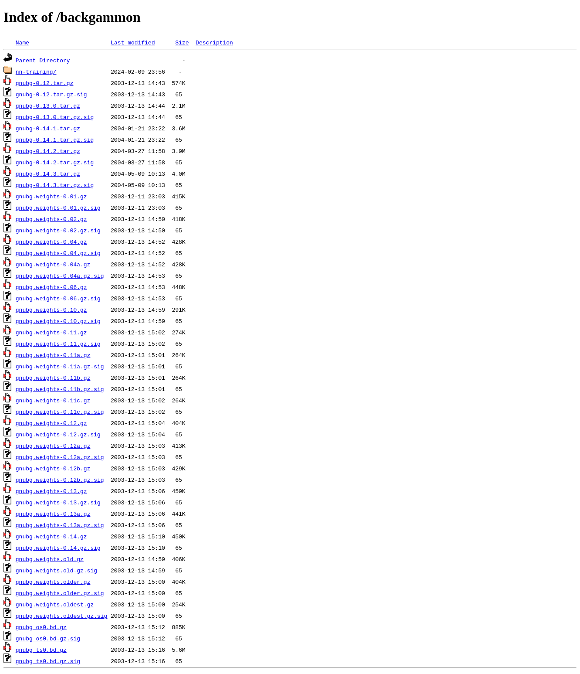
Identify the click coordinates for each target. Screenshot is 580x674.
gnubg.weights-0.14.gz (51, 536)
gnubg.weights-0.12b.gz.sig (60, 479)
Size (182, 42)
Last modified (133, 42)
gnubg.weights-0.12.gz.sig (58, 434)
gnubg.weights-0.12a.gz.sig (60, 457)
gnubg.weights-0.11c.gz (53, 400)
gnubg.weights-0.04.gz (51, 241)
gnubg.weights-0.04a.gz (53, 264)
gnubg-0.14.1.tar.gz (48, 128)
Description (214, 42)
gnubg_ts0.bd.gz (41, 650)
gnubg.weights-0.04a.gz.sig (60, 275)
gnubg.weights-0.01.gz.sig (58, 207)
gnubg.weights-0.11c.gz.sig (60, 411)
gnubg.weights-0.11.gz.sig (58, 343)
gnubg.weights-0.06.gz (51, 287)
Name (22, 42)
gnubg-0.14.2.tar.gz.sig (55, 162)
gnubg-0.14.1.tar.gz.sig (55, 139)
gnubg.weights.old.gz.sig (56, 570)
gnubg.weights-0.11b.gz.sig (60, 389)
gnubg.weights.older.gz (53, 581)
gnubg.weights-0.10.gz (51, 309)
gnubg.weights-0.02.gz (51, 219)
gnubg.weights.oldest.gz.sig (62, 616)
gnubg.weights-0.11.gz (51, 332)
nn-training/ (36, 71)
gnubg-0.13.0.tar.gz (48, 105)
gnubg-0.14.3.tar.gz (48, 173)
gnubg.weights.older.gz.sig (60, 593)
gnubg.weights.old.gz (50, 559)
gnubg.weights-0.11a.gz (53, 355)
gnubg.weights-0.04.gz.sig (58, 253)
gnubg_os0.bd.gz (41, 627)
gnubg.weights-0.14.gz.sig (58, 547)
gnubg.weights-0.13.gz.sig (58, 502)
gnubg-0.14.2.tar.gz (48, 151)
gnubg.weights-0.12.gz (51, 423)
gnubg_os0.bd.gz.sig (48, 638)
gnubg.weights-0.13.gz (51, 491)
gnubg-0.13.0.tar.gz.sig (55, 117)
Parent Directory (43, 60)
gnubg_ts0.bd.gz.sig (48, 661)
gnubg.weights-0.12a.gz (53, 445)
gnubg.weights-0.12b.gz (53, 468)
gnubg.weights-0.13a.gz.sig (60, 525)
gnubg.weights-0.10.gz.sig (58, 321)
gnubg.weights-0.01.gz (51, 196)
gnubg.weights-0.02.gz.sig (58, 230)
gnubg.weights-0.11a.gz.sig (60, 366)
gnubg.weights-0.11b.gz (53, 377)
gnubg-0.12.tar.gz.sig (51, 94)
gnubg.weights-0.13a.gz (53, 513)
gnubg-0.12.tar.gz (45, 83)
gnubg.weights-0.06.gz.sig (58, 298)
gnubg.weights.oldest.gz (55, 604)
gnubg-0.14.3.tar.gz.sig (55, 185)
